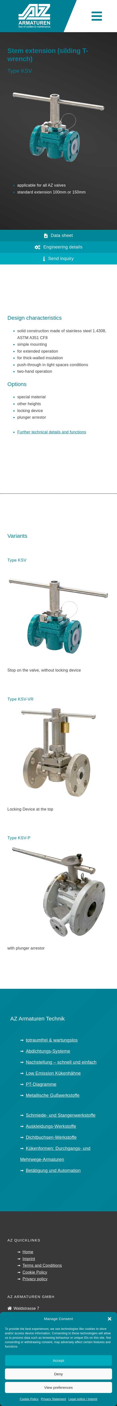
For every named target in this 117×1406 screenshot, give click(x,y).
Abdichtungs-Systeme (48, 1051)
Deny (58, 1374)
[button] (109, 1319)
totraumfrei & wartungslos (52, 1040)
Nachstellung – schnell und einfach (61, 1062)
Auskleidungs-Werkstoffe (51, 1126)
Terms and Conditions (42, 1265)
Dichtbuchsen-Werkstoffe (51, 1137)
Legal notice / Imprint (82, 1399)
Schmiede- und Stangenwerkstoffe (61, 1115)
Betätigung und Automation (53, 1170)
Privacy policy (34, 1279)
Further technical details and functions (51, 432)
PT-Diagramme (41, 1084)
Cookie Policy (29, 1399)
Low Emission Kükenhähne (53, 1073)
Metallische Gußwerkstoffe (53, 1095)
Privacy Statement (53, 1399)
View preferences (58, 1388)
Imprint (28, 1259)
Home (27, 1252)
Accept (58, 1361)
